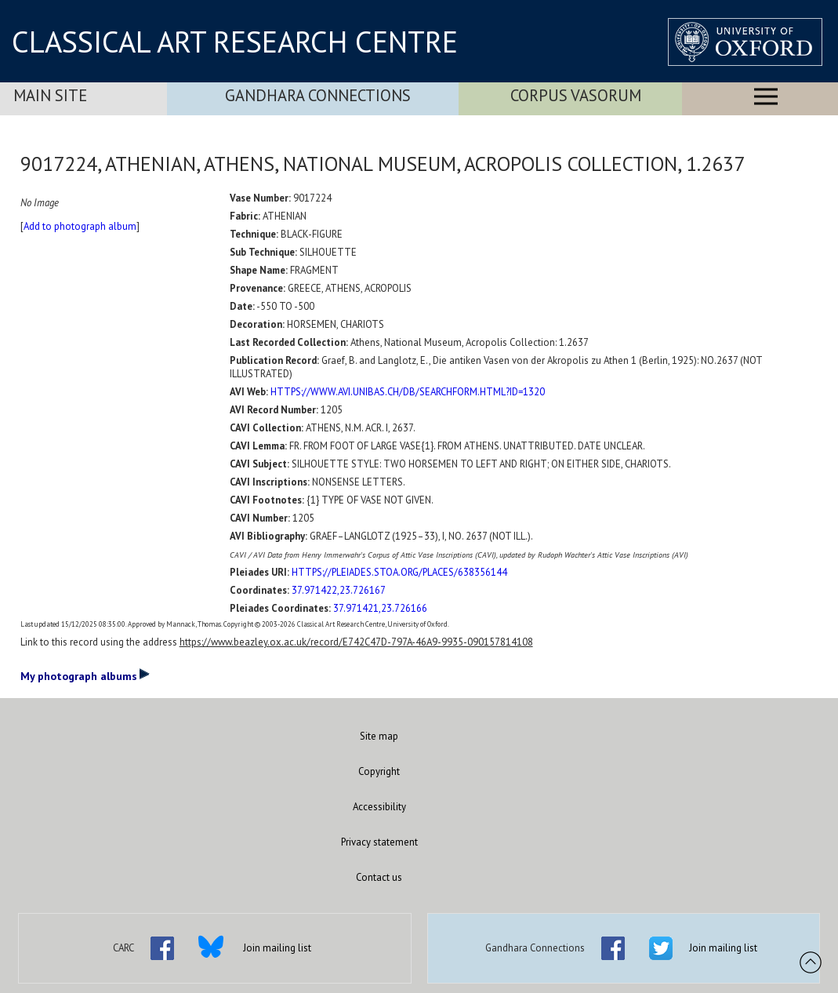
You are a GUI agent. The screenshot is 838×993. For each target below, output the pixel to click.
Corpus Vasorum (575, 95)
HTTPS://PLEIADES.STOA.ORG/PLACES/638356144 (399, 572)
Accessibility (379, 806)
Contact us (379, 877)
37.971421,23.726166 (380, 608)
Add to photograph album (80, 226)
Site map (379, 736)
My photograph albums (85, 675)
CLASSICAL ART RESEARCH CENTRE (235, 41)
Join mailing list (277, 948)
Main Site (50, 95)
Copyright (379, 771)
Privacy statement (379, 842)
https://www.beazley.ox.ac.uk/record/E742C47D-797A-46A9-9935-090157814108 (356, 642)
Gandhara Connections (318, 95)
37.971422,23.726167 (339, 590)
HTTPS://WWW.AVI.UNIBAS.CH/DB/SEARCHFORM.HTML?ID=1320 (407, 391)
